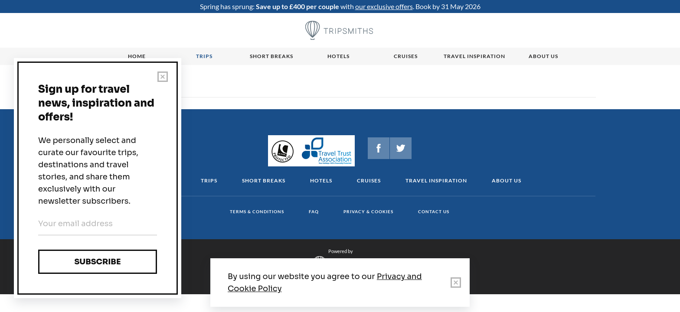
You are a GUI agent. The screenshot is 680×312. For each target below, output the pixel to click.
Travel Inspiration (474, 56)
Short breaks (271, 56)
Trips (204, 56)
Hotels (338, 56)
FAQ (314, 211)
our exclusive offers (384, 6)
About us (543, 56)
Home (137, 56)
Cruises (406, 56)
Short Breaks (263, 180)
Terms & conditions (257, 211)
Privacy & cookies (368, 211)
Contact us (433, 211)
